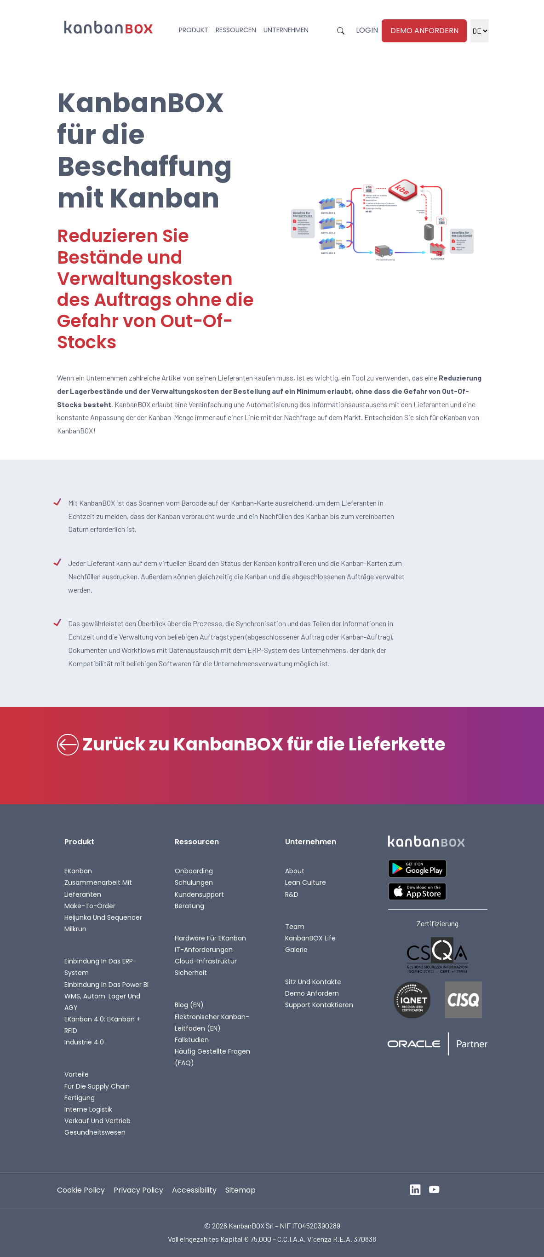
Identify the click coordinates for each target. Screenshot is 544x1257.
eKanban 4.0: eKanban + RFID (102, 1025)
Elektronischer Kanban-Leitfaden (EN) (212, 1022)
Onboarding (194, 871)
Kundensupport (199, 894)
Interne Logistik (88, 1109)
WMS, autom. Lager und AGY (102, 1002)
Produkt (193, 30)
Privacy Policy (138, 1190)
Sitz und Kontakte (313, 981)
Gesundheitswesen (95, 1132)
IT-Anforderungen (204, 949)
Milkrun (75, 929)
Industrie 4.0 (84, 1042)
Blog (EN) (189, 1004)
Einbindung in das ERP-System (100, 967)
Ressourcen (236, 30)
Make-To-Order (89, 906)
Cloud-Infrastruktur (206, 961)
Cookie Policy (81, 1190)
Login (367, 30)
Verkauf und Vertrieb (97, 1120)
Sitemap (240, 1190)
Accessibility (194, 1190)
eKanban (78, 871)
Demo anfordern (424, 30)
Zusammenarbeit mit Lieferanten (98, 888)
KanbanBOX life (310, 938)
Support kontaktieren (319, 1004)
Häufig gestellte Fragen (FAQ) (212, 1057)
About (294, 871)
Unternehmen (286, 30)
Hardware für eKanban (210, 938)
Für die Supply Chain (97, 1086)
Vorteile (76, 1074)
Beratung (189, 906)
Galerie (296, 949)
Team (294, 926)
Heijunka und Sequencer (103, 917)
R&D (291, 894)
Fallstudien (192, 1039)
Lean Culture (305, 882)
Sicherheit (191, 972)
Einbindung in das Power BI (106, 984)
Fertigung (79, 1097)
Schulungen (194, 882)
